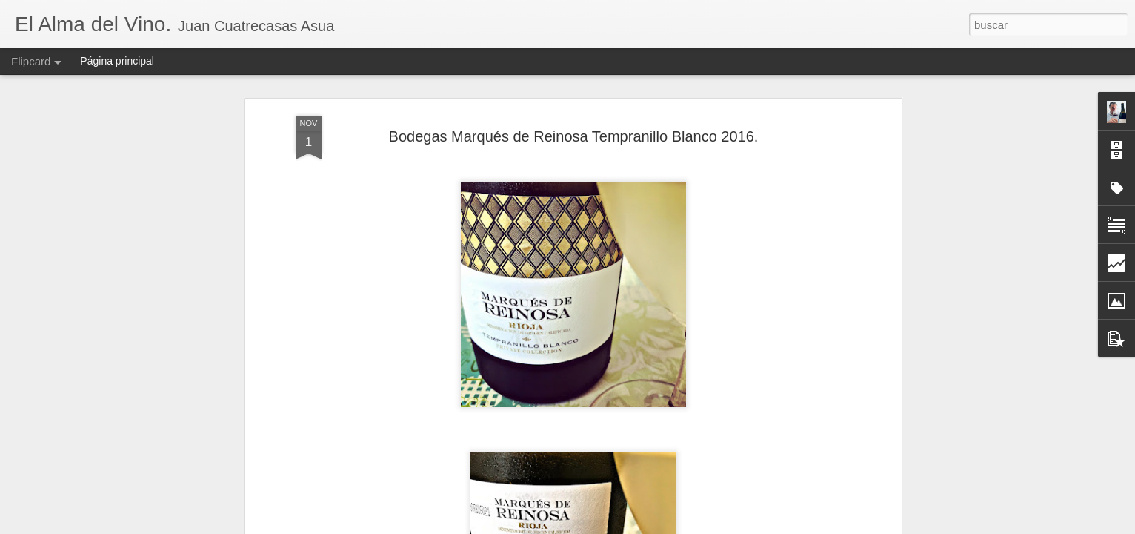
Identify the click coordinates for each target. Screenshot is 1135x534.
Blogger (625, 525)
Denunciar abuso (674, 525)
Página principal (117, 61)
